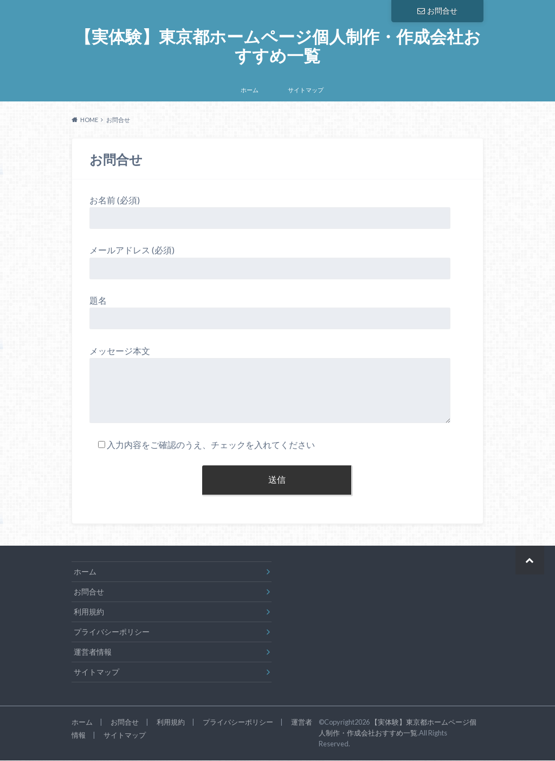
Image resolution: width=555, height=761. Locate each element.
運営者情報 (93, 653)
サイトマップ (306, 91)
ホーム (250, 91)
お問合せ (437, 10)
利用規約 (89, 613)
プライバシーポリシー (112, 633)
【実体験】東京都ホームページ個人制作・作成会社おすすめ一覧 (277, 47)
